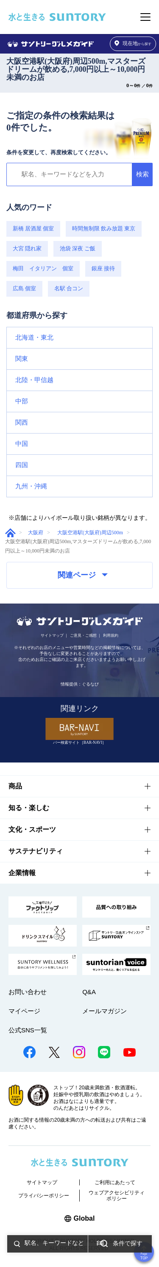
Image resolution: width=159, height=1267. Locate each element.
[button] (79, 338)
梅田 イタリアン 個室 (43, 269)
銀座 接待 (103, 269)
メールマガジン (104, 1011)
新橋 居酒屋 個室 (33, 229)
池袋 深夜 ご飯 (77, 249)
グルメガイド (10, 532)
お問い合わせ (27, 991)
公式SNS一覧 (27, 1030)
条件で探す (127, 1243)
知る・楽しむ (28, 807)
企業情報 (22, 872)
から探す (133, 43)
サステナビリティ (35, 851)
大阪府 (35, 533)
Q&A (89, 991)
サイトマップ (52, 635)
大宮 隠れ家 (27, 249)
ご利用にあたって (115, 1182)
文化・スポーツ (32, 829)
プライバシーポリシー (43, 1196)
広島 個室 (24, 289)
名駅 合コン (68, 289)
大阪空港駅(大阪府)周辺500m (90, 533)
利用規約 (110, 635)
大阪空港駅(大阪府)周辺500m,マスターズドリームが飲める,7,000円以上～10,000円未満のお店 (75, 69)
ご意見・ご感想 (83, 635)
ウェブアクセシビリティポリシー (117, 1196)
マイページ (24, 1011)
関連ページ (83, 575)
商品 (15, 786)
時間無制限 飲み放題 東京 (103, 229)
